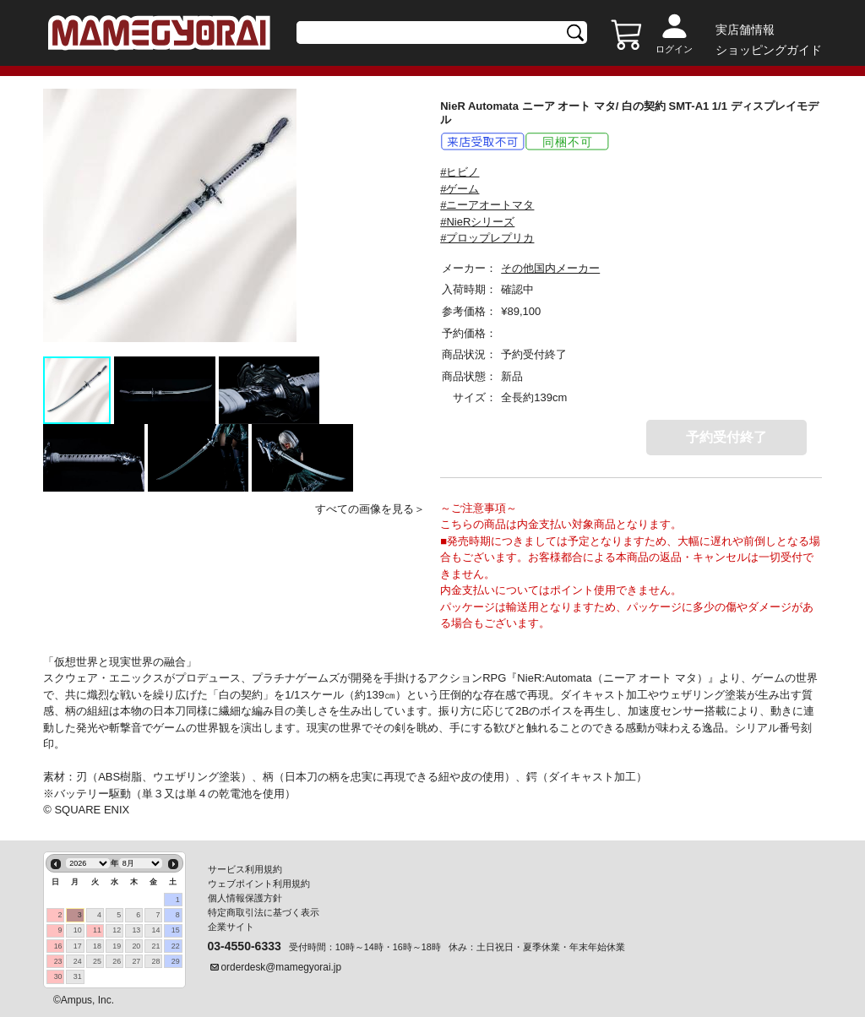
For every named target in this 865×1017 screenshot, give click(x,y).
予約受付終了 (726, 437)
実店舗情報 (745, 29)
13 (136, 930)
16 (58, 946)
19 (116, 946)
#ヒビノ (459, 172)
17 (77, 946)
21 (156, 946)
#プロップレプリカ (487, 237)
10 (77, 930)
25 (97, 961)
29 (175, 961)
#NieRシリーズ (477, 221)
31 (77, 976)
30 (58, 976)
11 (97, 930)
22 (175, 946)
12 (116, 930)
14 (156, 930)
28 (156, 961)
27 (136, 961)
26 (116, 961)
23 (58, 961)
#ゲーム (459, 188)
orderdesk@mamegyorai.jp (281, 967)
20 (136, 946)
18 (97, 946)
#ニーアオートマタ (487, 205)
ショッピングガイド (768, 50)
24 (77, 961)
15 (175, 930)
